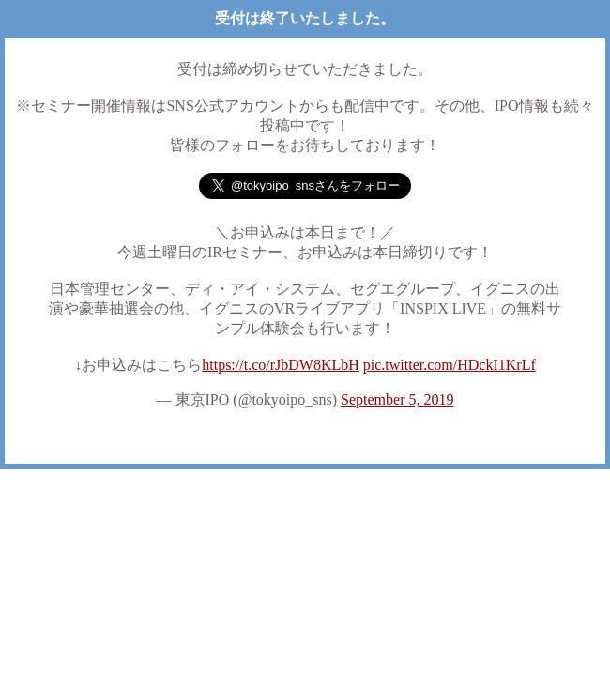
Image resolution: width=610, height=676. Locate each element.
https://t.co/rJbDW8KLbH (280, 365)
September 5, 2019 (397, 399)
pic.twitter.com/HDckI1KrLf (449, 365)
